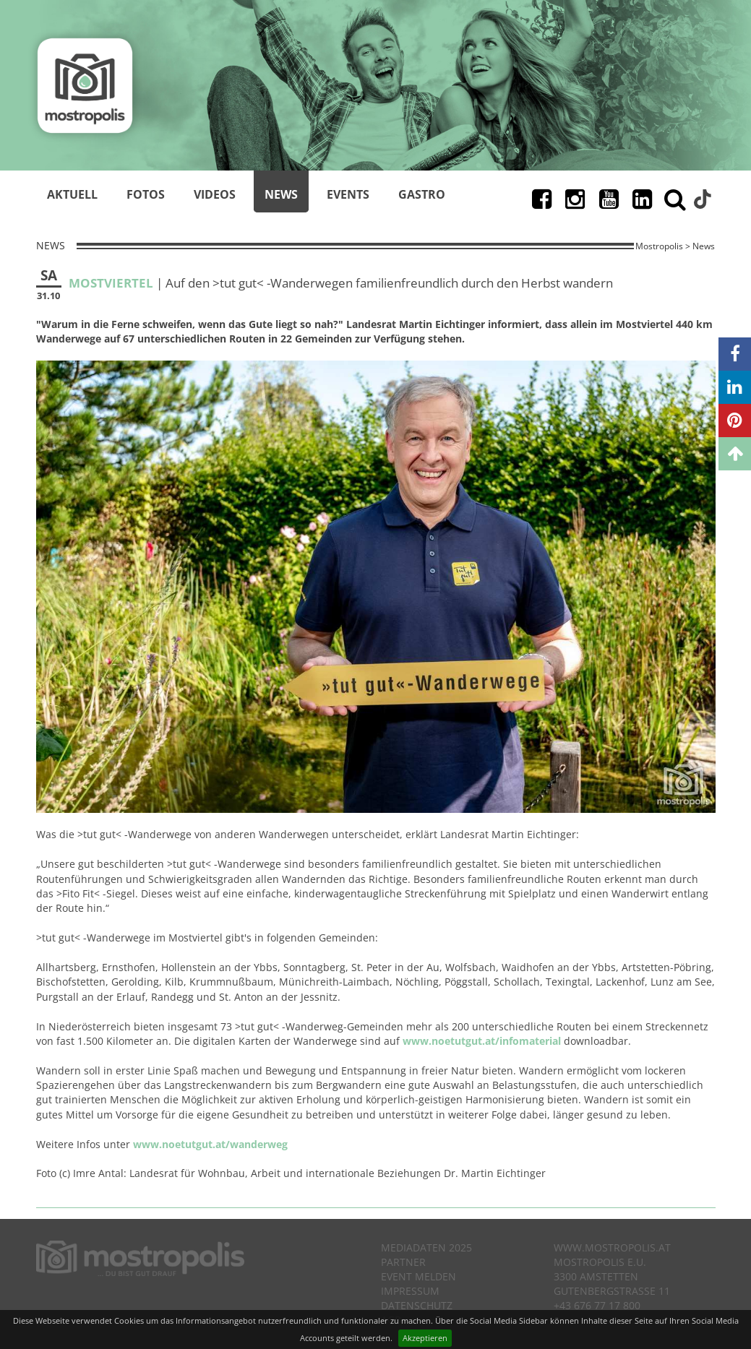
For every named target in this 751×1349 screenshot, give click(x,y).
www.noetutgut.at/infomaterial (482, 1041)
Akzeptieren (425, 1337)
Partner (403, 1262)
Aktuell (72, 194)
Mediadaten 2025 (426, 1247)
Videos (215, 194)
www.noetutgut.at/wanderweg (210, 1144)
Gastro (421, 194)
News (281, 194)
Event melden (418, 1276)
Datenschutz (416, 1305)
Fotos (145, 194)
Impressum (410, 1291)
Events (348, 194)
